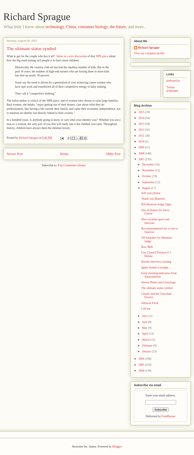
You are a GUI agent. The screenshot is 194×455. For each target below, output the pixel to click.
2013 (142, 123)
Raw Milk (147, 246)
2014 (142, 118)
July (144, 316)
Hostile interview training (156, 261)
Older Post (113, 154)
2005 (142, 364)
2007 (142, 159)
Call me (145, 308)
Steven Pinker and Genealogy (158, 282)
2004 (142, 370)
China (71, 26)
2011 (142, 135)
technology (55, 26)
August (146, 188)
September (148, 182)
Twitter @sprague (172, 89)
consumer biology (93, 26)
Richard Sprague (36, 16)
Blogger (116, 446)
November (148, 170)
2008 (142, 153)
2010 (142, 141)
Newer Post (15, 154)
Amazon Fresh (149, 303)
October (147, 176)
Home (64, 154)
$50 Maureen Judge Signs (156, 204)
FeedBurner (168, 416)
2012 (142, 129)
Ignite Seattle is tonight (154, 267)
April (145, 333)
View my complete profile (149, 53)
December (148, 164)
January (147, 351)
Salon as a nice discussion (71, 56)
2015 (142, 112)
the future (118, 26)
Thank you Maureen (153, 198)
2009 (142, 147)
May (145, 327)
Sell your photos (150, 193)
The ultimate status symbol (157, 288)
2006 (142, 358)
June (145, 322)
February (147, 345)
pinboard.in (173, 80)
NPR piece (102, 56)
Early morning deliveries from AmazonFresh (159, 275)
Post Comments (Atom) (72, 165)
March (146, 339)
